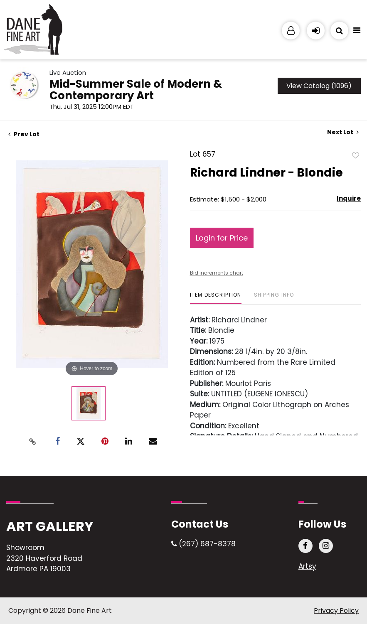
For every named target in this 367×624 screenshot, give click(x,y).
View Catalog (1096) (319, 86)
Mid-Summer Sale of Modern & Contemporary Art (135, 89)
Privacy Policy (336, 610)
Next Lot (343, 132)
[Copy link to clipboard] (32, 442)
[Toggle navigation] (356, 32)
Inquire (349, 198)
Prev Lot (23, 134)
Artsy (307, 566)
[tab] (215, 298)
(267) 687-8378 (203, 544)
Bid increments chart (216, 272)
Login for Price (222, 238)
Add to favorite (356, 155)
